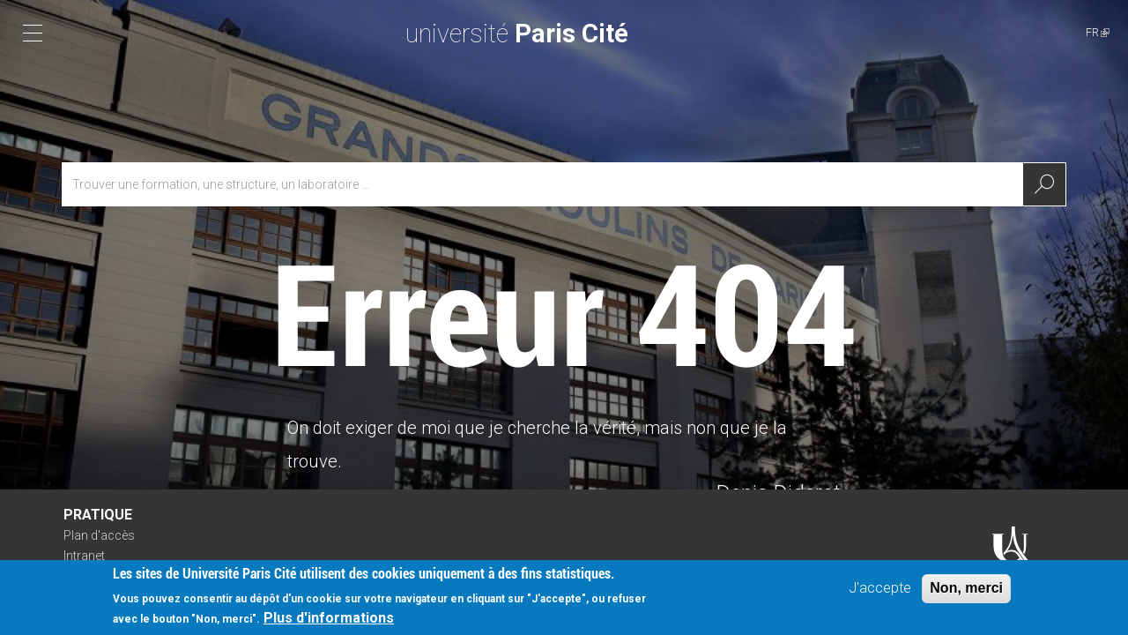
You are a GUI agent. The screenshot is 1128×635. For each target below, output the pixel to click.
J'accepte (880, 587)
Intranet (84, 556)
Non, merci (966, 587)
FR (1097, 32)
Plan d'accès (99, 535)
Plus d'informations (328, 618)
